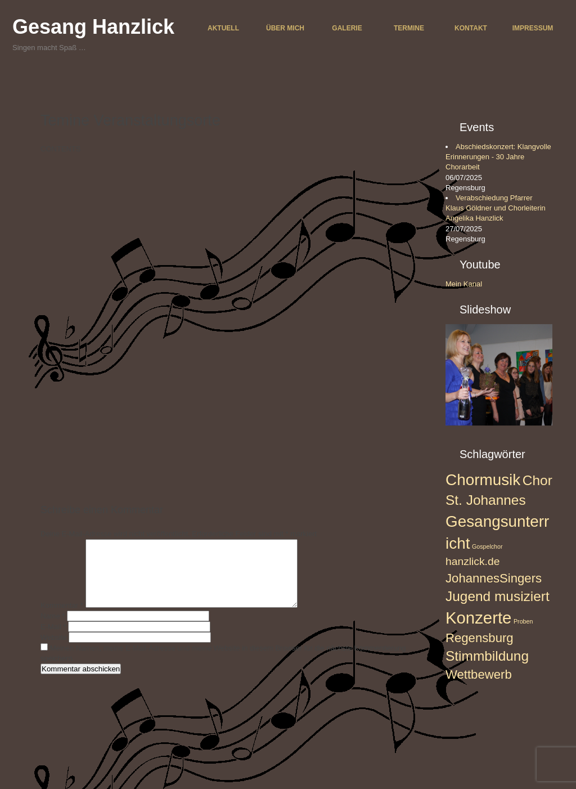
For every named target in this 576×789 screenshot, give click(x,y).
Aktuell (223, 28)
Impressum (533, 28)
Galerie (347, 28)
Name (52, 629)
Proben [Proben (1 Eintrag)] (523, 621)
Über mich (285, 28)
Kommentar (61, 619)
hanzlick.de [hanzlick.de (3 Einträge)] (473, 561)
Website (53, 651)
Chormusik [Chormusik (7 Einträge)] (483, 479)
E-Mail (53, 640)
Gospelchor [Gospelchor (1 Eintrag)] (487, 546)
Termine (409, 28)
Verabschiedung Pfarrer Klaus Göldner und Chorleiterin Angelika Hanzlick (496, 208)
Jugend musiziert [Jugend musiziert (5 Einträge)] (498, 596)
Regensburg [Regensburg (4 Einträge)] (480, 638)
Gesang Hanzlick (93, 26)
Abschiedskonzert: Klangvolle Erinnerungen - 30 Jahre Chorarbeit (498, 156)
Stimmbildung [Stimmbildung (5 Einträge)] (487, 656)
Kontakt (470, 28)
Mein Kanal (464, 284)
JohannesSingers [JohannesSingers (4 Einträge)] (494, 578)
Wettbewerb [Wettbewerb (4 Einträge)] (479, 674)
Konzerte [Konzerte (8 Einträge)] (478, 617)
